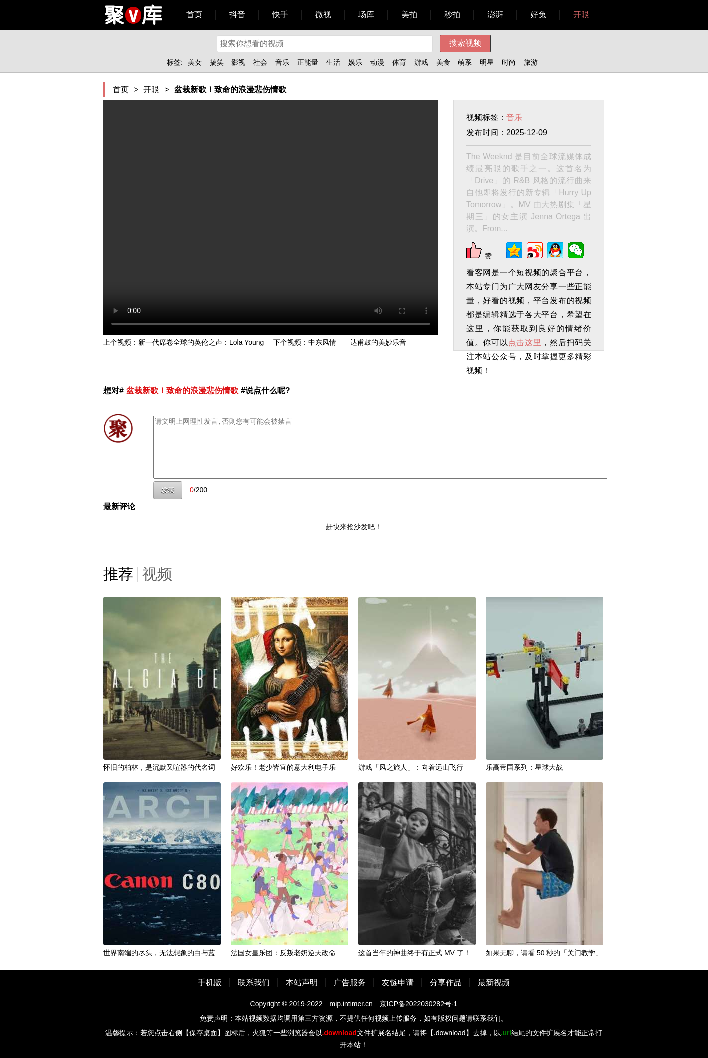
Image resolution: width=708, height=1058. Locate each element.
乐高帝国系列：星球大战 (524, 767)
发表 (168, 490)
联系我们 (254, 982)
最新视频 (494, 982)
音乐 (283, 62)
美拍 (410, 14)
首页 (194, 14)
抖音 (238, 14)
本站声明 (302, 982)
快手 (280, 14)
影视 (239, 62)
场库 (366, 14)
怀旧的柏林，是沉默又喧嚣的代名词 (160, 767)
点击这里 (525, 342)
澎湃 (496, 14)
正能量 (308, 62)
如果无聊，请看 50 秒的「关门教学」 (544, 953)
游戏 (421, 62)
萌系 (465, 62)
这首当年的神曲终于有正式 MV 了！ (414, 953)
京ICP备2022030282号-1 (419, 1004)
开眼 (582, 14)
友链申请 (398, 982)
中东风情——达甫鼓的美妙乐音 (357, 342)
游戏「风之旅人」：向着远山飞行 (411, 767)
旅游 (531, 62)
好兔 (538, 14)
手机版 (210, 982)
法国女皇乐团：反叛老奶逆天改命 (283, 953)
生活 (333, 62)
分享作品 (446, 982)
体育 (399, 62)
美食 (443, 62)
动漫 (377, 62)
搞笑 (217, 62)
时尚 (509, 62)
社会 (261, 62)
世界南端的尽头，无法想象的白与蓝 (160, 953)
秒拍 (452, 14)
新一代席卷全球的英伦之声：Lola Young (201, 342)
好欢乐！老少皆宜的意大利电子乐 (283, 767)
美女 (195, 62)
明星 (487, 62)
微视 (324, 14)
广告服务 (350, 982)
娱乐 (355, 62)
